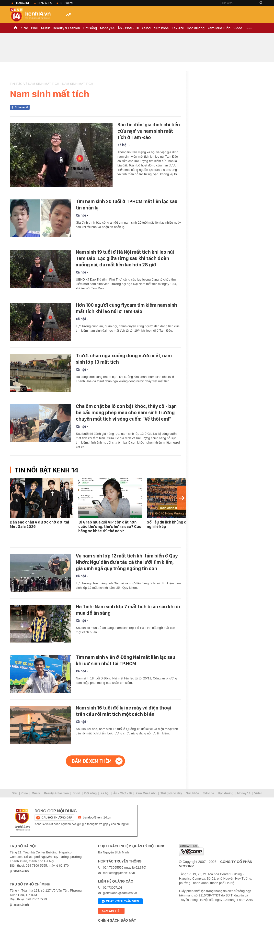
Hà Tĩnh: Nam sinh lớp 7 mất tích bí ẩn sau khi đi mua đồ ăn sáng (128, 610)
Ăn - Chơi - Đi (128, 28)
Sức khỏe (161, 28)
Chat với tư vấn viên (120, 901)
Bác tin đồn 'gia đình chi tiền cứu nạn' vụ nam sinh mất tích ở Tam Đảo (148, 131)
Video (237, 28)
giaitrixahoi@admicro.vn (120, 893)
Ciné (34, 28)
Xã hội (146, 28)
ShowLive (66, 3)
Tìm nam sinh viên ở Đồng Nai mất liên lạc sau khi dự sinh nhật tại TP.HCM (125, 660)
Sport (76, 793)
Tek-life (178, 28)
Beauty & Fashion (66, 28)
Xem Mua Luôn (218, 28)
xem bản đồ (21, 871)
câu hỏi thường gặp (57, 817)
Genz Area (44, 3)
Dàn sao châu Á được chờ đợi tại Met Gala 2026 (39, 524)
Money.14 (107, 28)
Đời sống (90, 28)
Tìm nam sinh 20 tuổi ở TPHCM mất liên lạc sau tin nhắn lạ (126, 204)
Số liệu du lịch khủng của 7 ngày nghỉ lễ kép (175, 524)
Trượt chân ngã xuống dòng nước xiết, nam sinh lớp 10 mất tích (124, 359)
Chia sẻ (22, 107)
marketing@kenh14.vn (119, 873)
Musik (45, 28)
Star (24, 28)
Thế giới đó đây (171, 793)
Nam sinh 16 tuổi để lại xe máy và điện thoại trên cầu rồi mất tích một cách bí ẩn (123, 711)
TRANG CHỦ (15, 28)
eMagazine (22, 3)
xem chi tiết (111, 911)
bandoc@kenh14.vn (97, 817)
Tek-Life (208, 793)
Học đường (196, 28)
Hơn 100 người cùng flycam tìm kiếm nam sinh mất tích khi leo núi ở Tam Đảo (126, 308)
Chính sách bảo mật (117, 920)
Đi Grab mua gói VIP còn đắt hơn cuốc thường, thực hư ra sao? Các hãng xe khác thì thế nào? (109, 526)
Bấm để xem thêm (92, 761)
